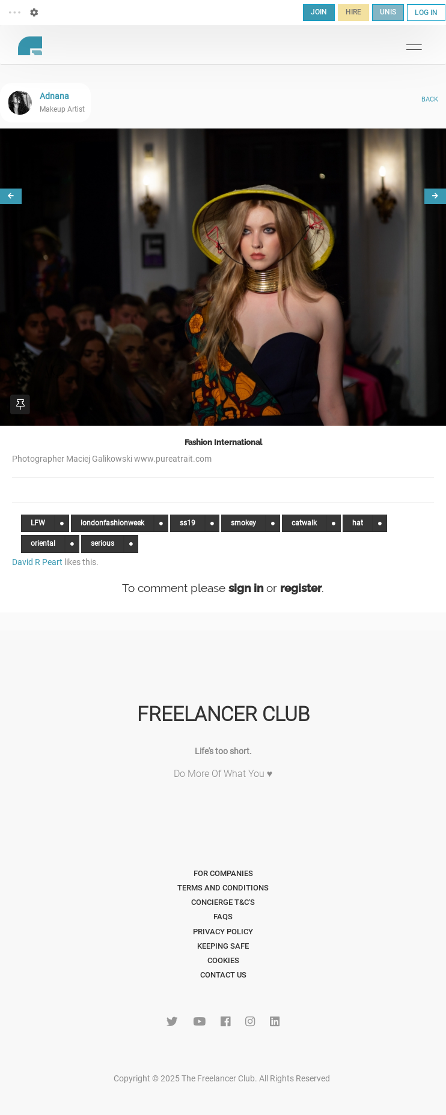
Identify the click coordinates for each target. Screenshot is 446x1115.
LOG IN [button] (426, 12)
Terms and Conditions (223, 887)
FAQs (223, 916)
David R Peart (37, 562)
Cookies (223, 960)
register (301, 587)
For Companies (223, 873)
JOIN (319, 12)
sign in (245, 587)
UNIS (388, 12)
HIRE (353, 12)
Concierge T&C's (223, 902)
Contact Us (223, 974)
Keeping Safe (223, 945)
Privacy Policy (223, 931)
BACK (429, 99)
